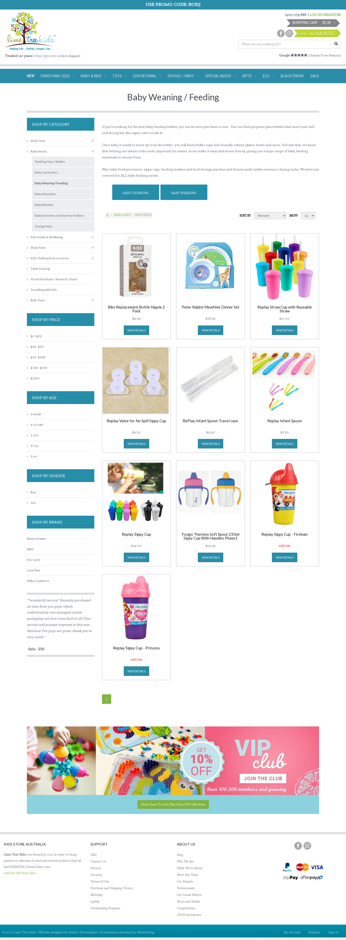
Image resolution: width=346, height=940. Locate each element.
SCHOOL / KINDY (183, 76)
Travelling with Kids (42, 290)
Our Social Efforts (189, 895)
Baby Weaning (183, 193)
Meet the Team (187, 875)
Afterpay (96, 895)
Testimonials (186, 888)
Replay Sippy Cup (136, 534)
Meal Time (36, 141)
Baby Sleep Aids (45, 194)
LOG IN (316, 15)
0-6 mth (34, 414)
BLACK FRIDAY (292, 76)
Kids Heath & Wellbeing (45, 237)
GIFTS (249, 76)
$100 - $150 (37, 368)
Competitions (186, 908)
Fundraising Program (105, 908)
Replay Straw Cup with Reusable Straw (284, 309)
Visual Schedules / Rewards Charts (52, 279)
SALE (314, 76)
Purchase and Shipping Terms (111, 888)
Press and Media (188, 901)
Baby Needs (143, 215)
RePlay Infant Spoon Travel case (210, 421)
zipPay (95, 901)
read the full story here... (21, 873)
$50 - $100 (36, 357)
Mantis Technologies (82, 932)
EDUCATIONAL (147, 76)
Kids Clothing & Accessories (48, 258)
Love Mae (33, 570)
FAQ (93, 855)
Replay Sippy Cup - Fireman (284, 534)
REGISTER (332, 15)
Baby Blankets (44, 205)
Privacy (95, 868)
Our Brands (185, 881)
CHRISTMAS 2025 (57, 76)
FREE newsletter (189, 915)
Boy (31, 492)
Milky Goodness (38, 581)
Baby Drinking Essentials (136, 195)
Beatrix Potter (36, 539)
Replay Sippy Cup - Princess (136, 648)
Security (96, 875)
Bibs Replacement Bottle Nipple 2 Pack (136, 309)
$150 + (33, 378)
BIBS (30, 549)
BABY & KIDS (93, 76)
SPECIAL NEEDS (220, 76)
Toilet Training (38, 269)
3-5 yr (32, 446)
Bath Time (36, 300)
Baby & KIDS (122, 215)
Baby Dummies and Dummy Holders (59, 215)
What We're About (189, 868)
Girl (31, 503)
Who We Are (185, 861)
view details (136, 330)
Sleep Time (36, 248)
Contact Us (98, 861)
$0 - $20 (34, 336)
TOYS (120, 76)
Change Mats (44, 226)
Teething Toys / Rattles (50, 162)
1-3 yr (32, 435)
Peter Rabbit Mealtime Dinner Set (210, 307)
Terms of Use (99, 881)
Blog (180, 855)
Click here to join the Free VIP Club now (173, 804)
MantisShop (145, 932)
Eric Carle (33, 560)
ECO (268, 76)
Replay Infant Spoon (284, 421)
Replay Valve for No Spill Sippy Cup (136, 421)
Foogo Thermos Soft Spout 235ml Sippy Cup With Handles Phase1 (210, 536)
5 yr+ (32, 456)
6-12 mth (35, 425)
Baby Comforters (46, 172)
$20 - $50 (35, 347)
